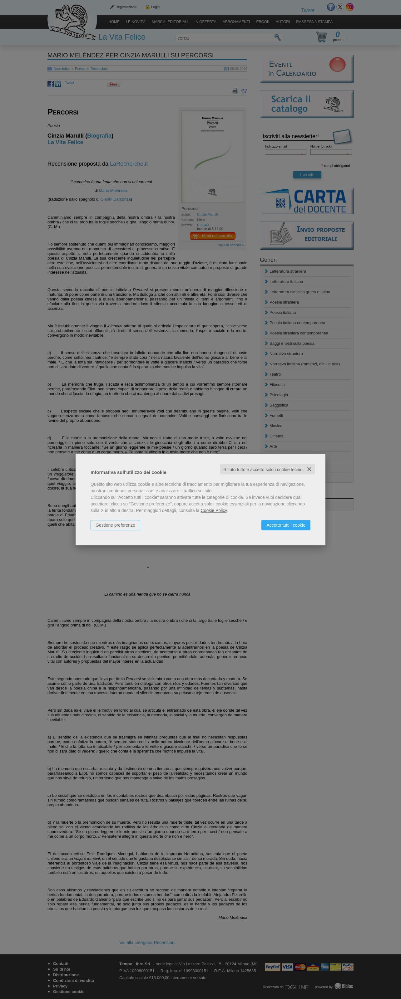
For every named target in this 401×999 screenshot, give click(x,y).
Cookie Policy (214, 510)
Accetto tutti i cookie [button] (285, 524)
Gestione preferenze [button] (115, 524)
